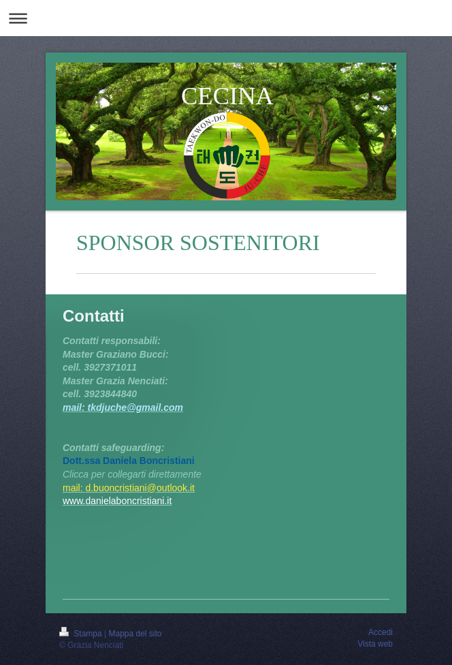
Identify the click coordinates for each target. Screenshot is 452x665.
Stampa (81, 633)
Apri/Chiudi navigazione (226, 18)
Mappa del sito (135, 633)
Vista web (375, 644)
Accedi (380, 632)
